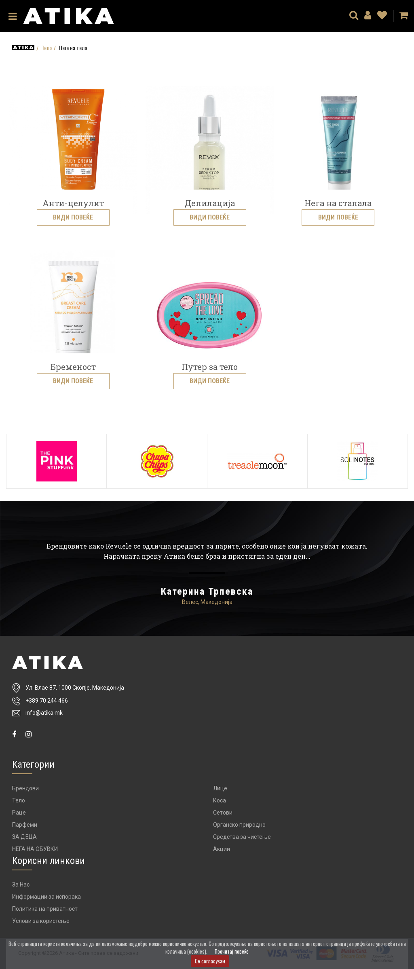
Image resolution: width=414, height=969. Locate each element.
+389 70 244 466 (46, 700)
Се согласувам (210, 961)
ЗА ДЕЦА (24, 837)
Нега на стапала (338, 203)
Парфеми (24, 824)
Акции (221, 849)
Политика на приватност (45, 909)
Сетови (222, 812)
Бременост (73, 366)
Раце (19, 812)
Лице (220, 788)
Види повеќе (73, 217)
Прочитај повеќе (232, 951)
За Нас (21, 884)
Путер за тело (210, 366)
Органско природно (239, 824)
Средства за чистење (242, 837)
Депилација (210, 203)
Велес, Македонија (207, 602)
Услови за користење (41, 921)
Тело (47, 48)
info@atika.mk (44, 712)
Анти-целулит (73, 203)
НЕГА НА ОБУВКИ (35, 849)
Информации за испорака (46, 896)
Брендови (25, 788)
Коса (219, 800)
